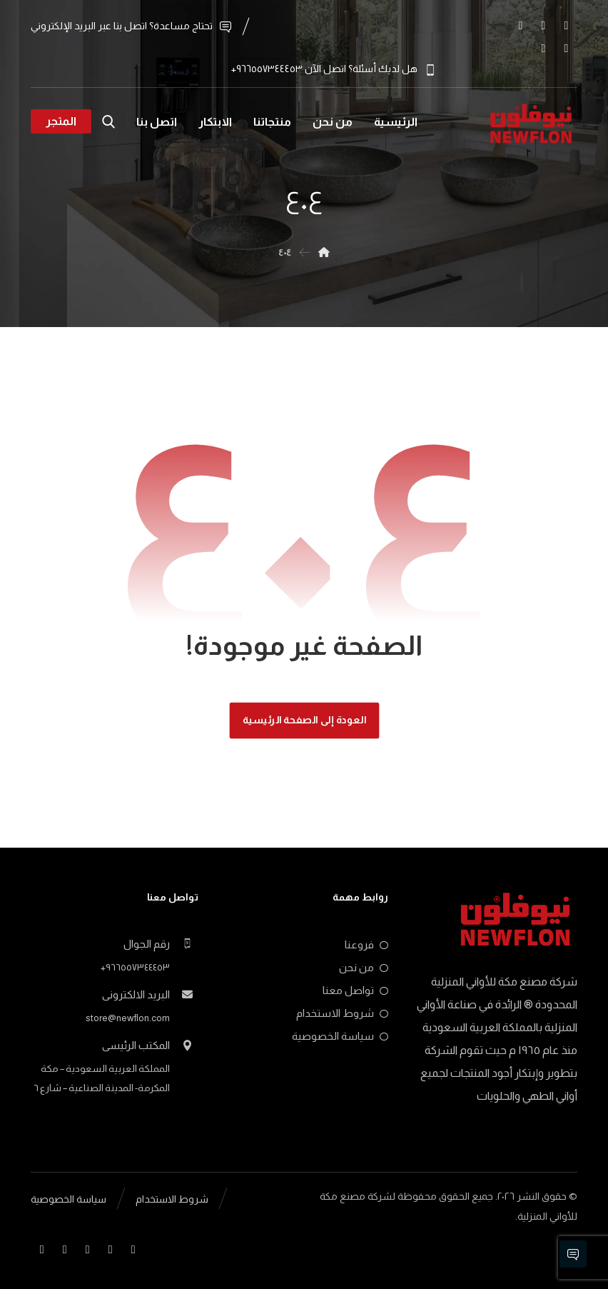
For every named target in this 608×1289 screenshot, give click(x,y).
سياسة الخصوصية (340, 1035)
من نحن (363, 967)
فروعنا (366, 944)
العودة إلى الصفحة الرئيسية (304, 719)
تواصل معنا (355, 989)
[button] (565, 25)
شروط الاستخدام (342, 1012)
